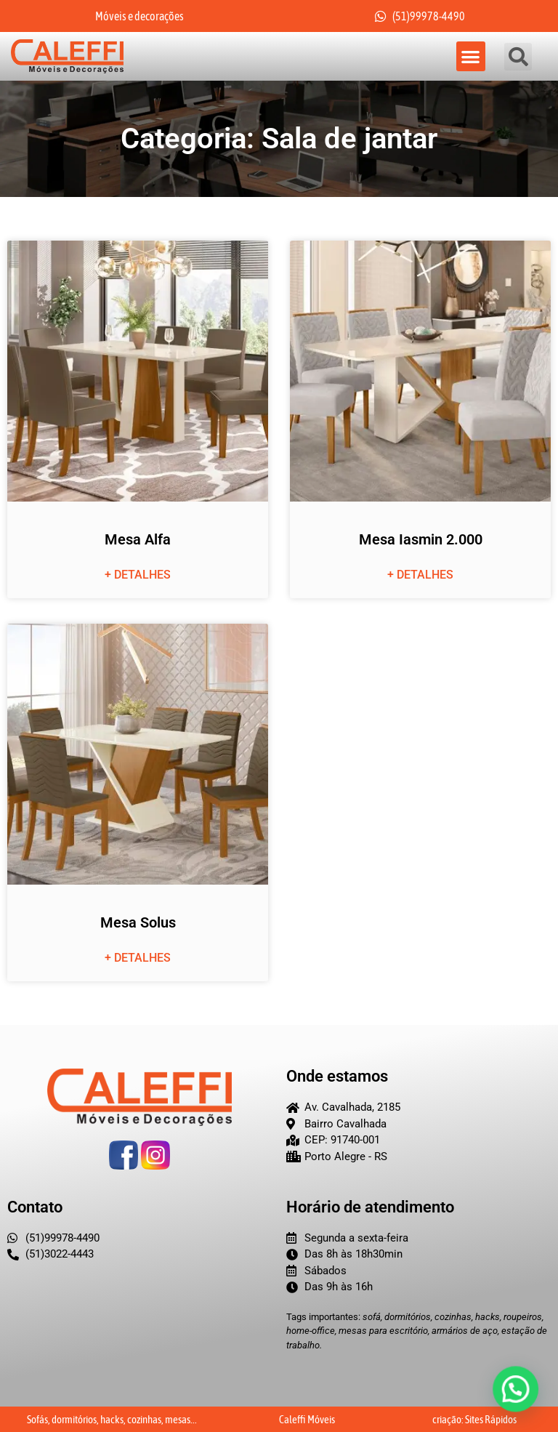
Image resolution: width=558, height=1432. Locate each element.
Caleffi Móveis (307, 1419)
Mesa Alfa (138, 539)
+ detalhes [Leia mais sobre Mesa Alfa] (138, 575)
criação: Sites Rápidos (474, 1419)
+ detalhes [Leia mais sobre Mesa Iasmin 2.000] (420, 575)
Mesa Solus (138, 922)
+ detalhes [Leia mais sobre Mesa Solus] (138, 958)
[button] (471, 56)
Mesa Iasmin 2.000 (420, 539)
